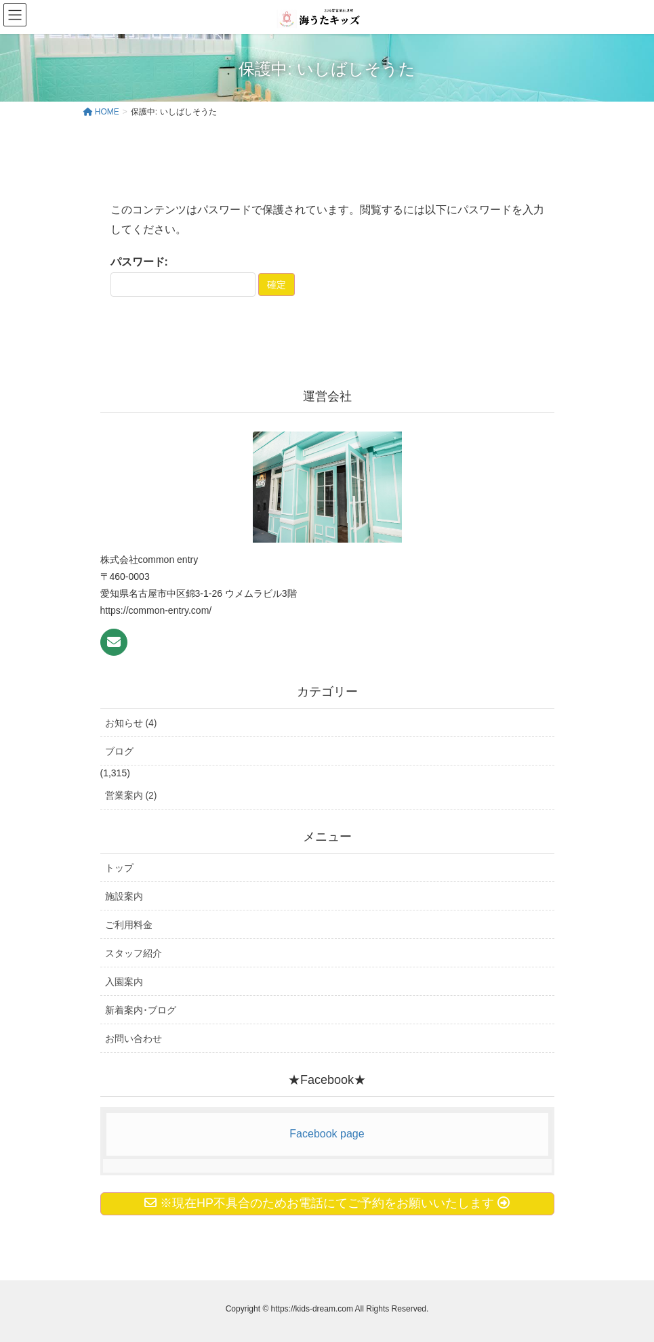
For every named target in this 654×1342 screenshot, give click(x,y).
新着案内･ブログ (140, 1010)
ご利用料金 (128, 924)
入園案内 (124, 981)
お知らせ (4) (131, 722)
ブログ (119, 751)
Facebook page (326, 1133)
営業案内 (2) (131, 795)
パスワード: (183, 276)
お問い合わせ (133, 1038)
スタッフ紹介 (133, 953)
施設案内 (124, 896)
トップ (119, 867)
